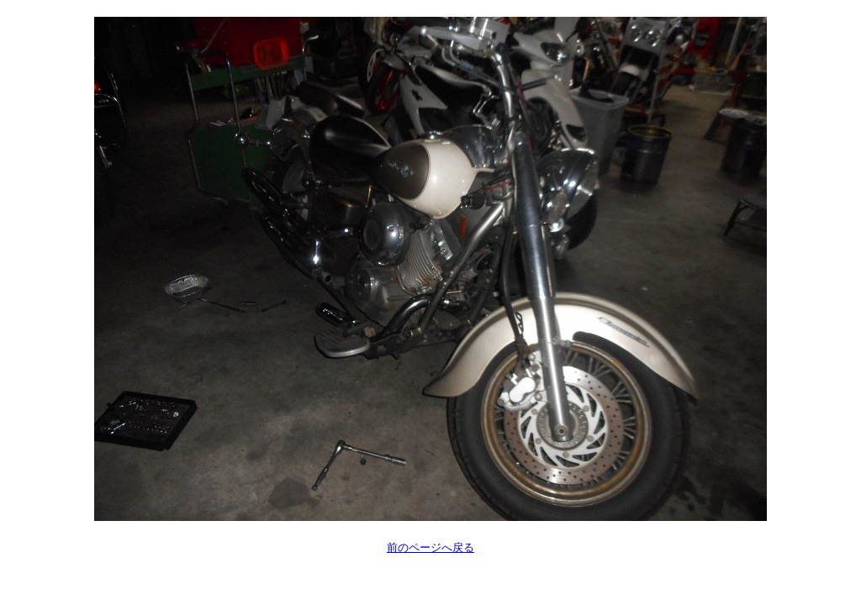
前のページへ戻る (430, 547)
